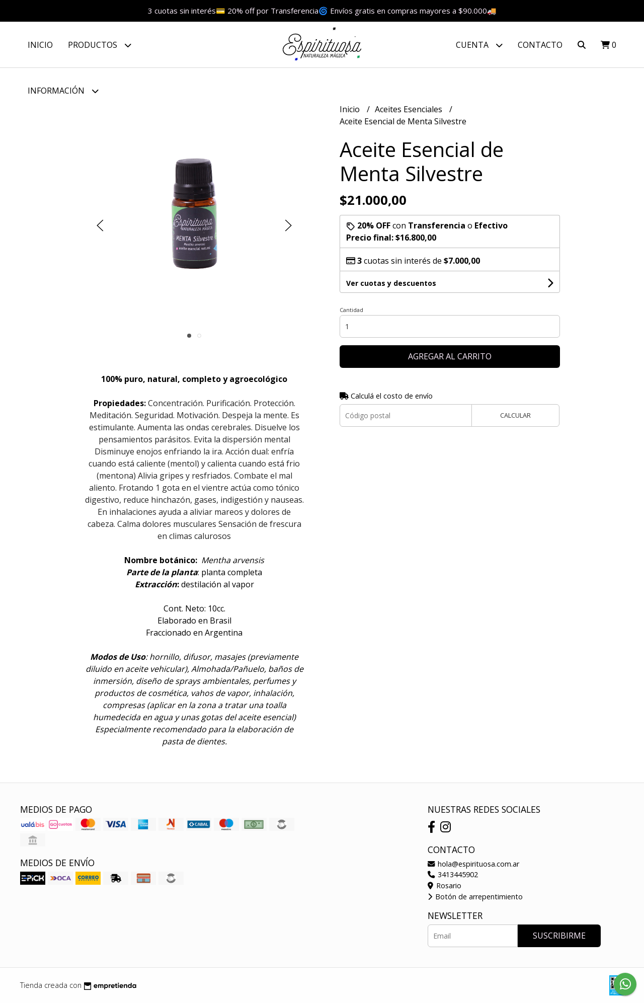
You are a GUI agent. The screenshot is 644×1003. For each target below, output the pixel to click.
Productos (99, 45)
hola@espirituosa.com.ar (473, 864)
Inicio (40, 44)
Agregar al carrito (450, 356)
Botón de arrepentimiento (475, 896)
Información (63, 91)
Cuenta (479, 45)
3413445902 (453, 874)
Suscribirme (559, 935)
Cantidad (351, 310)
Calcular (515, 415)
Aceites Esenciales (409, 109)
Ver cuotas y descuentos (391, 283)
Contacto (540, 44)
